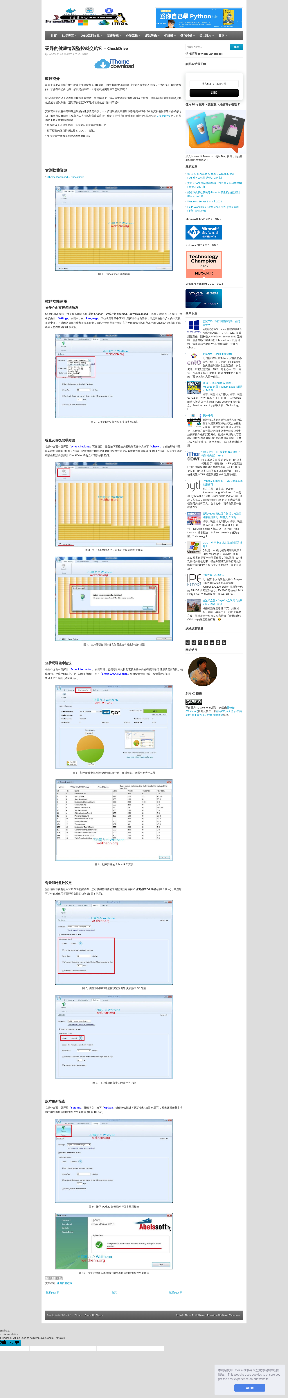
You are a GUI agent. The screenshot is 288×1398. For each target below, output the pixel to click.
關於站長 (208, 415)
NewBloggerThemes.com (229, 1315)
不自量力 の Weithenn (73, 1315)
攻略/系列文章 (90, 37)
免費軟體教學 (64, 1283)
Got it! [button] (250, 1387)
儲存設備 (186, 37)
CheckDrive (163, 115)
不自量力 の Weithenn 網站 (201, 707)
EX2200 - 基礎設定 (213, 575)
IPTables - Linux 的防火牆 (217, 353)
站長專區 (67, 37)
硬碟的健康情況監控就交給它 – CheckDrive (86, 48)
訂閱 (214, 92)
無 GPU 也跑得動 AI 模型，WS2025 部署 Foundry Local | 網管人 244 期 (223, 387)
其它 (221, 37)
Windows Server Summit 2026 (204, 201)
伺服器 (168, 37)
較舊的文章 (175, 1292)
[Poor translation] (14, 1343)
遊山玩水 (205, 37)
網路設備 (150, 37)
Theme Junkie (191, 1315)
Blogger (99, 1315)
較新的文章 (52, 1292)
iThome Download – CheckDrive (65, 177)
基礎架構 (112, 37)
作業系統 (131, 37)
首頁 (54, 35)
